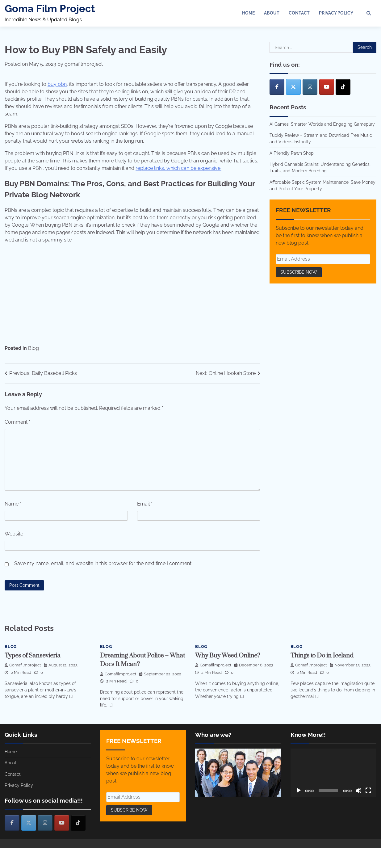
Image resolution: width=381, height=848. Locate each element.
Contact (299, 12)
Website (14, 534)
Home (248, 12)
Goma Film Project (50, 8)
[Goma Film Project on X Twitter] (293, 87)
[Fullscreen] (368, 790)
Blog (33, 348)
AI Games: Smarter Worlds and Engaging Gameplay (322, 124)
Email (145, 504)
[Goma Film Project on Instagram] (310, 87)
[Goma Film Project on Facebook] (277, 87)
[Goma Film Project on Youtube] (326, 87)
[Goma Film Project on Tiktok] (343, 87)
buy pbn (57, 84)
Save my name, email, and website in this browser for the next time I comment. (103, 563)
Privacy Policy (336, 12)
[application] (334, 773)
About (271, 12)
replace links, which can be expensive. (178, 168)
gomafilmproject (84, 64)
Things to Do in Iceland (322, 656)
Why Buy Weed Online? (228, 656)
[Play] (298, 790)
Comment (17, 422)
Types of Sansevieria (33, 656)
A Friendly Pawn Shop (292, 153)
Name (13, 504)
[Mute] (358, 790)
